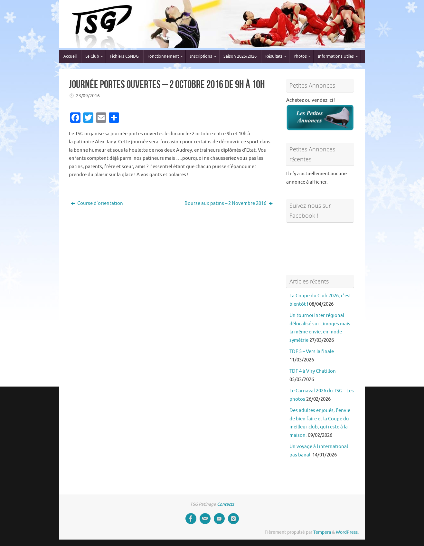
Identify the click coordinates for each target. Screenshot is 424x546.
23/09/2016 (88, 96)
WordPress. (347, 532)
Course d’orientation (97, 203)
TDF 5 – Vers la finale (311, 352)
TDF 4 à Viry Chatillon (312, 371)
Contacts (225, 504)
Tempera (322, 532)
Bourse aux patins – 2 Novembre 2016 (228, 203)
